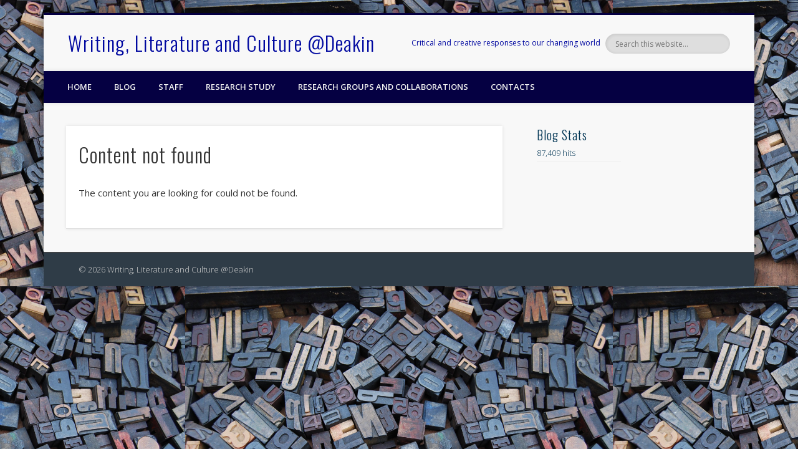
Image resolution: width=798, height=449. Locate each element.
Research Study (241, 86)
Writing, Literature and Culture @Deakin (221, 42)
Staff (170, 86)
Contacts (513, 86)
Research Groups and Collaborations (383, 86)
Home (79, 86)
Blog (125, 86)
